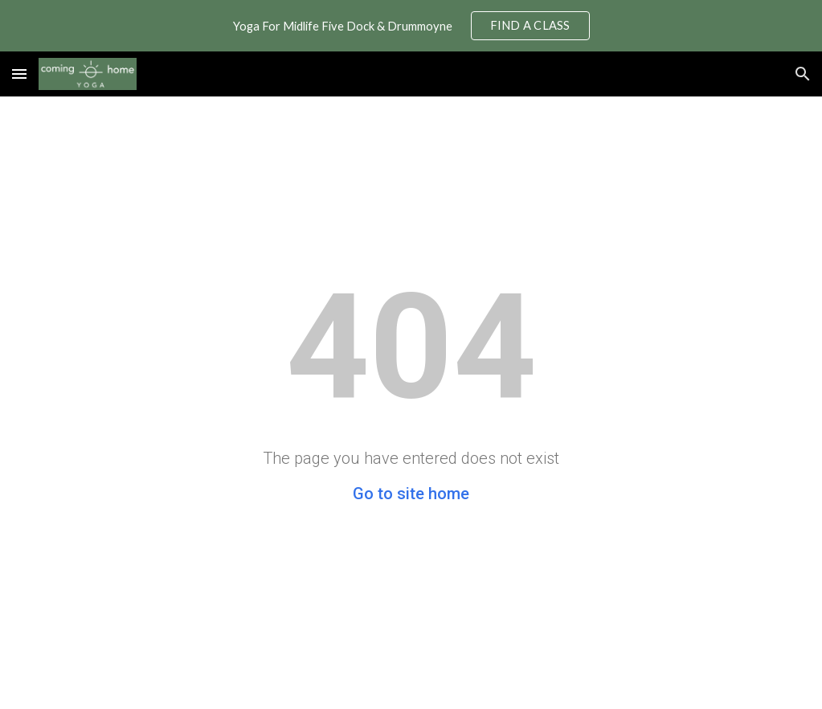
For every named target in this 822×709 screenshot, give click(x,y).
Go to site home (411, 493)
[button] (19, 73)
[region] (411, 25)
